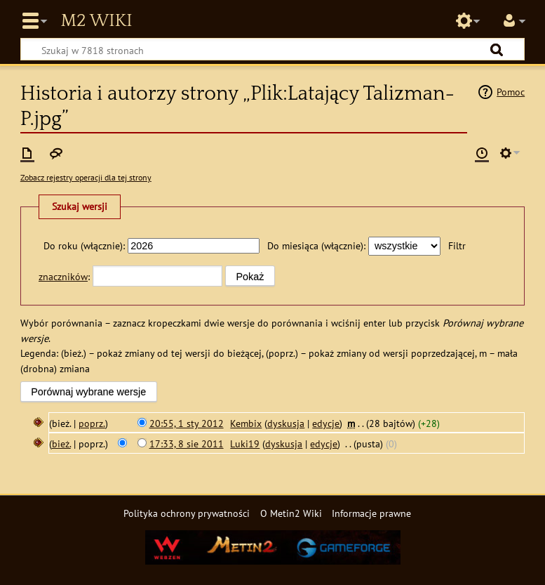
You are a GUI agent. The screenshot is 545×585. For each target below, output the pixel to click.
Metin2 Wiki (96, 21)
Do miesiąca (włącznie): (316, 245)
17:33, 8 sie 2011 (186, 443)
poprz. (92, 423)
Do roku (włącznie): (84, 245)
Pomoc (511, 91)
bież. (61, 443)
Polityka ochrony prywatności (186, 513)
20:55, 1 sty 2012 (186, 423)
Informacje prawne (371, 513)
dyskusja (285, 423)
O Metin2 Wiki (291, 513)
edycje (325, 423)
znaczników (63, 276)
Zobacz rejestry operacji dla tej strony (86, 177)
